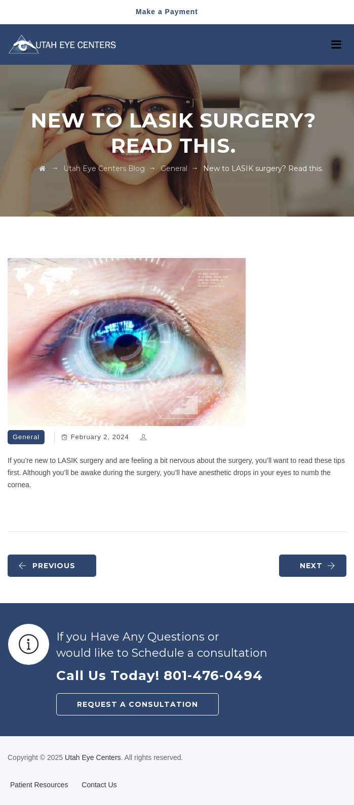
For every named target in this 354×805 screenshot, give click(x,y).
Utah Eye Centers (93, 757)
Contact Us (99, 785)
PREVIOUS (46, 565)
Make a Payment (167, 12)
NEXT (318, 565)
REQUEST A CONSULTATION (137, 704)
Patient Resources (39, 785)
